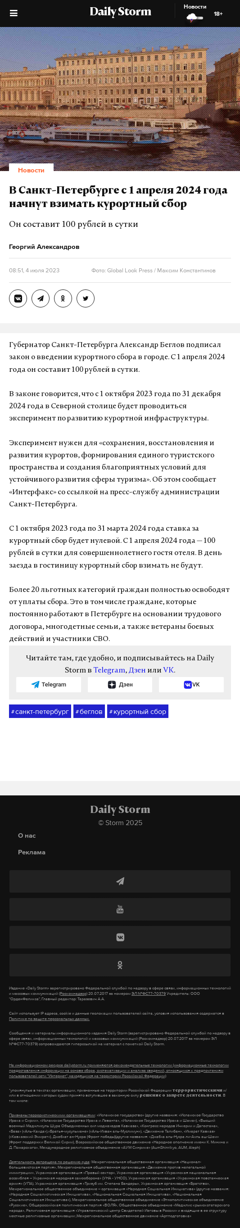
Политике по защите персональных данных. (49, 1018)
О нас (27, 835)
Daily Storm (120, 12)
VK (168, 670)
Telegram (109, 670)
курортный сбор (137, 711)
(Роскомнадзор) (73, 993)
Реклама (31, 852)
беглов (89, 711)
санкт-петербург (40, 711)
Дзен (137, 670)
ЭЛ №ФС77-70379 (148, 993)
